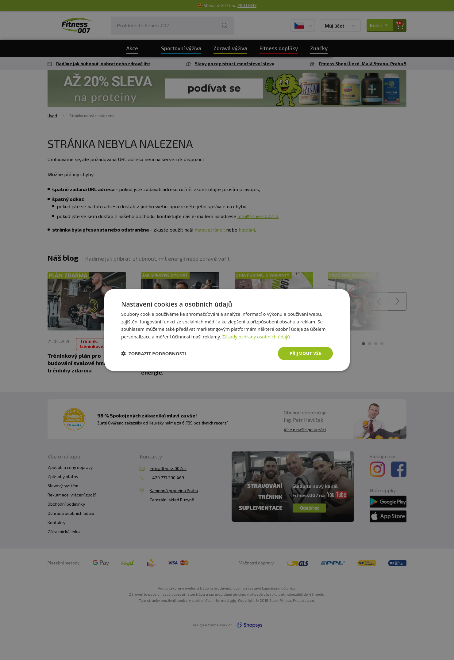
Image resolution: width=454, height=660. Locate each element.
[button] (153, 353)
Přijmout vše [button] (305, 353)
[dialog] (227, 330)
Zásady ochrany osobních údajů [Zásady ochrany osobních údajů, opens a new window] (256, 337)
